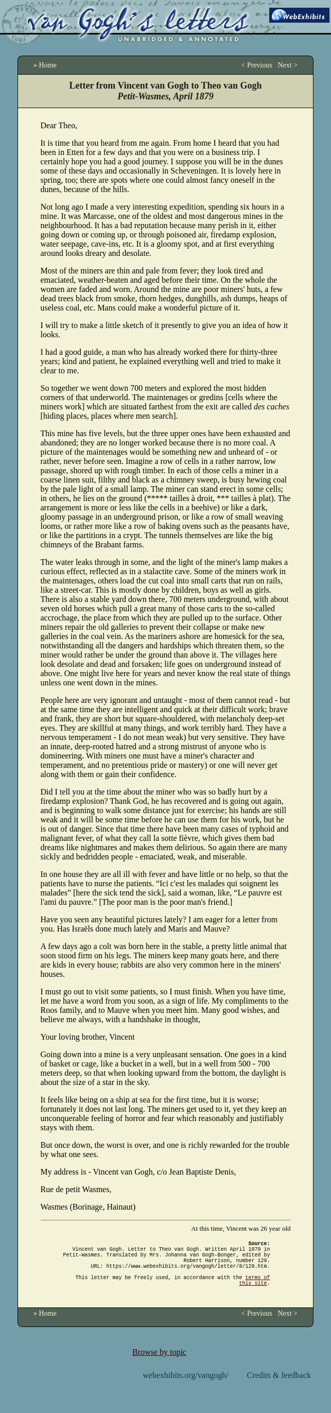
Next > (287, 65)
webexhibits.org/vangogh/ (185, 1387)
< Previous (256, 65)
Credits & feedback (279, 1387)
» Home (45, 65)
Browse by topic (159, 1364)
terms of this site (254, 1291)
